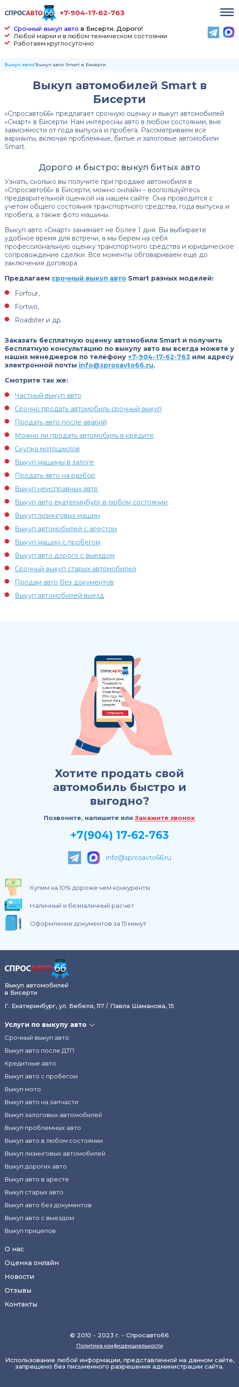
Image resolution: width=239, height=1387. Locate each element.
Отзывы (18, 1290)
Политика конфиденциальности (119, 1345)
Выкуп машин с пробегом (57, 542)
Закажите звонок (165, 818)
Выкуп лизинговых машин (57, 515)
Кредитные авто (30, 1063)
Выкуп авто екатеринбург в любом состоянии (91, 502)
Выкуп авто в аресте (37, 1179)
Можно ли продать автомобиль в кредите (84, 435)
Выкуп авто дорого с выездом (65, 555)
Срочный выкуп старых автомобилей (75, 569)
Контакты (21, 1304)
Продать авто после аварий (61, 422)
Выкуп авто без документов (48, 1205)
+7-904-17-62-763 (92, 12)
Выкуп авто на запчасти (41, 1102)
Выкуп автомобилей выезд (59, 595)
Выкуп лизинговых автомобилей (55, 1153)
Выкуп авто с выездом (39, 1217)
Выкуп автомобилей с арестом (66, 529)
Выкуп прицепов (30, 1230)
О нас (14, 1249)
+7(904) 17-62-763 (119, 835)
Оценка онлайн (32, 1263)
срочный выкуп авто (89, 278)
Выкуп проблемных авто (43, 1127)
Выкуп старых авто (34, 1192)
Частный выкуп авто (48, 395)
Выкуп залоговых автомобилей (53, 1114)
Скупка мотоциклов (47, 449)
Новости (19, 1276)
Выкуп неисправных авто (56, 489)
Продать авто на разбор (55, 475)
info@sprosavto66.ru (116, 365)
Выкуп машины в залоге (54, 462)
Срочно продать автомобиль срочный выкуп (88, 409)
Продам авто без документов (64, 582)
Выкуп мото (23, 1089)
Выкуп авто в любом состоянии (54, 1140)
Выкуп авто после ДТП (40, 1050)
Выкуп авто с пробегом (41, 1076)
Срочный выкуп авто (46, 28)
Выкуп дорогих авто (36, 1166)
